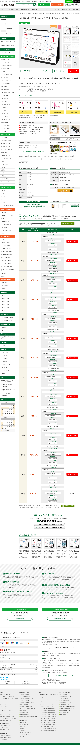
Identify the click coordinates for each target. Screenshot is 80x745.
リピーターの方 (45, 9)
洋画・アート (4, 86)
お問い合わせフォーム (60, 618)
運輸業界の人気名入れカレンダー (48, 724)
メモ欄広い (3, 173)
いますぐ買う (74, 71)
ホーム (21, 13)
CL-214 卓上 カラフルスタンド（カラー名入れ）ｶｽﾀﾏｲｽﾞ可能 (74, 552)
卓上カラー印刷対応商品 (36, 159)
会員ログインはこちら (8, 597)
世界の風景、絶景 (5, 68)
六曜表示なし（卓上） (6, 260)
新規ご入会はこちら (6, 34)
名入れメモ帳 (4, 355)
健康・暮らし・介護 (5, 104)
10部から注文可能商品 (50, 13)
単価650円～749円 (65, 159)
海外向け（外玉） (5, 164)
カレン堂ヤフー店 (64, 694)
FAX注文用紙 (20, 618)
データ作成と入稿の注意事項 (6, 735)
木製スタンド (4, 227)
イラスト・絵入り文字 (6, 80)
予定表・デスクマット (6, 230)
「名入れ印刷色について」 (38, 223)
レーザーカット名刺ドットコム (66, 704)
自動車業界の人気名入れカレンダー (48, 714)
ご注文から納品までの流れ (5, 720)
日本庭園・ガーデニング (6, 74)
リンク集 (22, 736)
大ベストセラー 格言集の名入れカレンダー (8, 394)
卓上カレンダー (14, 9)
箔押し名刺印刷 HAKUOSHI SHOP (67, 706)
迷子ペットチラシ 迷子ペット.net (67, 708)
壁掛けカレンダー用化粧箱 (7, 317)
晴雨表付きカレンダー (6, 155)
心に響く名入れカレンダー (45, 697)
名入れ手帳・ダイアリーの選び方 (47, 704)
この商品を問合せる (45, 71)
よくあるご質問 (74, 9)
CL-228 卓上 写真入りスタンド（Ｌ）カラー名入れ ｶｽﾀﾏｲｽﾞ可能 (61, 552)
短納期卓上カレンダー (6, 242)
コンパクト (3, 202)
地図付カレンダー (5, 170)
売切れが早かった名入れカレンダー (7, 716)
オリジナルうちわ (5, 352)
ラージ (2, 193)
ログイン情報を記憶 (6, 28)
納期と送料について (4, 729)
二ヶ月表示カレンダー (6, 143)
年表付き (3, 161)
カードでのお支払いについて (6, 727)
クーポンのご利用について (5, 694)
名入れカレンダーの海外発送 (6, 712)
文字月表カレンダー (5, 59)
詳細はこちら (75, 206)
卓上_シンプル (25, 162)
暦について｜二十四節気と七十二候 (27, 708)
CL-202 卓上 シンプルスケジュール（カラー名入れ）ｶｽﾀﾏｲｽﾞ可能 (24, 552)
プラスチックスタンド (6, 224)
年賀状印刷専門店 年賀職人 (66, 696)
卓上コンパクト (4, 282)
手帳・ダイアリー (25, 9)
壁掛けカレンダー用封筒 (6, 320)
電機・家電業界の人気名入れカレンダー (49, 730)
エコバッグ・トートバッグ (7, 364)
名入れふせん (4, 358)
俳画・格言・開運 (5, 89)
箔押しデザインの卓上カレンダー (7, 270)
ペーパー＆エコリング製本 (35, 156)
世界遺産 (3, 71)
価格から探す (50, 156)
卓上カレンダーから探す (31, 13)
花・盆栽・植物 (4, 77)
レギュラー (3, 190)
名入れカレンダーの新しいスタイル (47, 702)
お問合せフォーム (61, 675)
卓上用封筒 (3, 327)
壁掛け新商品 (4, 137)
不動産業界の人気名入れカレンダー (48, 716)
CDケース (3, 218)
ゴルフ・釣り (4, 101)
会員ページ (22, 726)
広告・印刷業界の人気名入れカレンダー (49, 712)
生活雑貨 (3, 373)
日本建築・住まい (5, 95)
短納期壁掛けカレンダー (6, 140)
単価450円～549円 (5, 301)
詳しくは (16, 637)
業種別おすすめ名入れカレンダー (47, 706)
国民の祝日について (24, 712)
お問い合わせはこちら (47, 580)
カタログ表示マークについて (26, 704)
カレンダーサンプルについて (6, 714)
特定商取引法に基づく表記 (25, 732)
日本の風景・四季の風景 (6, 65)
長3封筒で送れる (5, 273)
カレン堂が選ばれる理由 (25, 696)
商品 (24, 13)
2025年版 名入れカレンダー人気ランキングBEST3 (7, 381)
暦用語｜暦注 (23, 710)
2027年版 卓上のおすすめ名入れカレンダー (8, 385)
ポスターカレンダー (5, 182)
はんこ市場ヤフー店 (64, 698)
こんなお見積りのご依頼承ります (7, 710)
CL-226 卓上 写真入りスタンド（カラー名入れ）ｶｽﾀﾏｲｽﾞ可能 (49, 552)
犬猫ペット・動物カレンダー (7, 92)
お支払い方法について (5, 725)
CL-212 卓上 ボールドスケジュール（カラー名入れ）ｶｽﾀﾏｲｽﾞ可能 (36, 552)
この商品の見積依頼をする (28, 71)
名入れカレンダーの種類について (27, 698)
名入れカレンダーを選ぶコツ (26, 694)
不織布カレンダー (5, 122)
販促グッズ (34, 9)
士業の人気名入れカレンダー (47, 726)
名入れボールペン (5, 370)
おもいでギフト (63, 714)
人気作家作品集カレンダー (7, 179)
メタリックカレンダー (6, 128)
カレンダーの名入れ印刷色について (7, 696)
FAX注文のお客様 (4, 708)
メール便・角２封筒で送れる (7, 205)
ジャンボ (3, 196)
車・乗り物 (3, 107)
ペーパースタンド (5, 221)
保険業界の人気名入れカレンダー (48, 718)
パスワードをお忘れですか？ (8, 33)
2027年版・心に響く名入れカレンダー (8, 390)
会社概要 (22, 728)
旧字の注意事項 (3, 739)
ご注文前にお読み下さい (5, 706)
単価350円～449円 (5, 298)
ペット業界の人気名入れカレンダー (48, 728)
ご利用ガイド (54, 9)
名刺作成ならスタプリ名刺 (65, 702)
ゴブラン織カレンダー (6, 125)
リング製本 (44, 156)
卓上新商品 (3, 239)
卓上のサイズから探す (59, 156)
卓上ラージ (3, 288)
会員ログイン (45, 5)
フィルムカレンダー (5, 62)
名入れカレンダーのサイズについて (27, 702)
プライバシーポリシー (25, 734)
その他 (2, 233)
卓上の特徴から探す (41, 13)
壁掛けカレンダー (5, 9)
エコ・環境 (3, 110)
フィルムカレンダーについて (26, 700)
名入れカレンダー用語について (26, 706)
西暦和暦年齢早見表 (24, 714)
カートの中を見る (58, 5)
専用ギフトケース (5, 330)
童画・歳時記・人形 (5, 119)
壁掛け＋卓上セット (5, 52)
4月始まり (3, 276)
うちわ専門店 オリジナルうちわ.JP (67, 710)
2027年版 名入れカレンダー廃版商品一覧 (9, 718)
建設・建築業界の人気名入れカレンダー (49, 708)
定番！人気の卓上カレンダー (7, 245)
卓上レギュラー (57, 159)
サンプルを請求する (60, 71)
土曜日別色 (3, 176)
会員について (3, 704)
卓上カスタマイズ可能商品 (24, 159)
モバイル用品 (4, 367)
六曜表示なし (4, 152)
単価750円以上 (4, 310)
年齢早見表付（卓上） (6, 263)
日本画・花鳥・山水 (5, 83)
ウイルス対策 (4, 361)
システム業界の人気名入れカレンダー (49, 720)
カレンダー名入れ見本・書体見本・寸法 (8, 702)
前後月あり (3, 167)
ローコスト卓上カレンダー (7, 248)
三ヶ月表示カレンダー (6, 146)
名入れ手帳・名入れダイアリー (7, 337)
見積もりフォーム (24, 724)
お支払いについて (64, 9)
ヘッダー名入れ (4, 184)
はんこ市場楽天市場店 (64, 700)
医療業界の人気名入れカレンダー (48, 722)
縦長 (2, 199)
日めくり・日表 (4, 113)
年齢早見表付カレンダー (6, 158)
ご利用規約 (22, 730)
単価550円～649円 (5, 304)
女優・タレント (4, 98)
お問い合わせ (23, 722)
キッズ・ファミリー (5, 116)
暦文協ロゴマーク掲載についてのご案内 (28, 716)
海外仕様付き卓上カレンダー (7, 266)
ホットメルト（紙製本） (6, 149)
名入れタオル (4, 345)
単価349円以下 (4, 295)
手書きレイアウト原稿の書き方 (6, 737)
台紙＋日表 (3, 131)
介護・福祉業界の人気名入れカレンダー (49, 710)
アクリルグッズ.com (64, 712)
